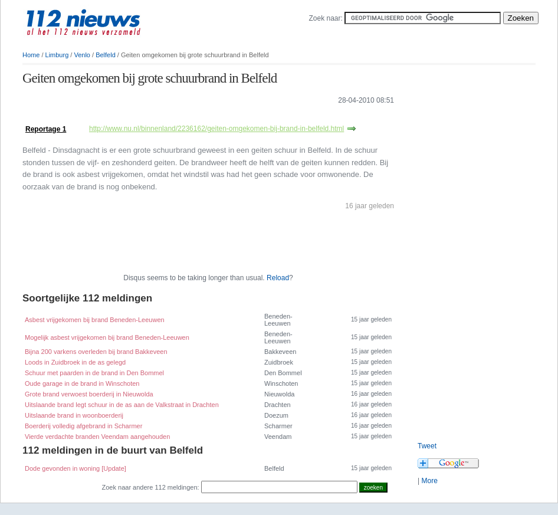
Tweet (427, 446)
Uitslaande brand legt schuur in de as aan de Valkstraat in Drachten (122, 404)
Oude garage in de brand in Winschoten (82, 383)
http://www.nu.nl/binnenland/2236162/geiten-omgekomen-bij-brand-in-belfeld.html (216, 128)
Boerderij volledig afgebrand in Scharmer (83, 425)
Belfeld (106, 54)
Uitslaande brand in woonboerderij (74, 415)
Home (31, 54)
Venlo (82, 54)
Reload (278, 278)
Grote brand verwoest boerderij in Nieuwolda (89, 394)
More (429, 481)
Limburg (57, 54)
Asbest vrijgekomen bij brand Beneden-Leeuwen (95, 319)
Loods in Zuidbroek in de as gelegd (75, 362)
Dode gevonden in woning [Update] (75, 468)
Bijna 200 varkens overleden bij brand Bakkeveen (96, 351)
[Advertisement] (160, 117)
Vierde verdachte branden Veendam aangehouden (97, 436)
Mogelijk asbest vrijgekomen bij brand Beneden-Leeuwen (107, 337)
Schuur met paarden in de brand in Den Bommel (94, 372)
